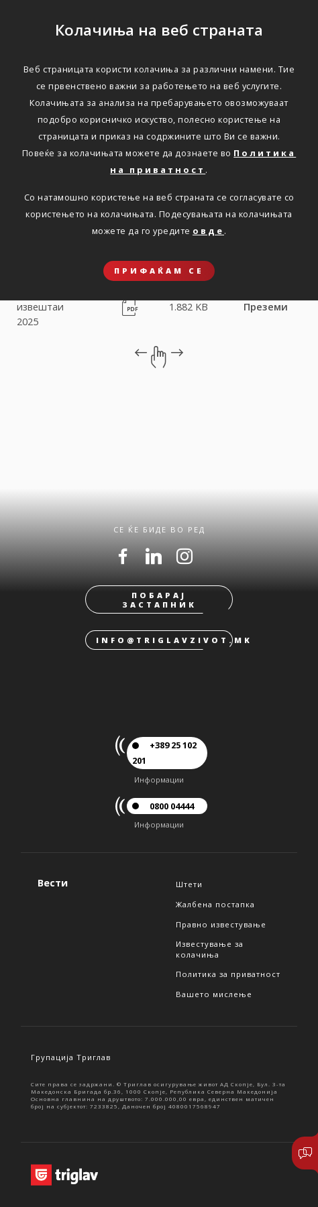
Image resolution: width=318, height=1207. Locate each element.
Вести (53, 882)
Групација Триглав (71, 1057)
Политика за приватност (228, 974)
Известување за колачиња (210, 949)
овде (208, 231)
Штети (189, 884)
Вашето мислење (214, 994)
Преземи (266, 306)
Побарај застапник (159, 599)
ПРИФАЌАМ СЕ (159, 271)
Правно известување (221, 924)
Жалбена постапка (215, 904)
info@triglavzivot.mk (164, 640)
